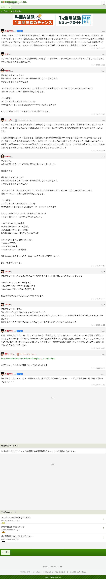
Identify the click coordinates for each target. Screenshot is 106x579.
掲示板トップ (5, 7)
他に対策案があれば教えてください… (52, 538)
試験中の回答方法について (52, 529)
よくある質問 (71, 572)
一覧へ (6, 552)
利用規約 (23, 572)
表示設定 (62, 572)
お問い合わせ (82, 572)
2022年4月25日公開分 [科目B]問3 (52, 520)
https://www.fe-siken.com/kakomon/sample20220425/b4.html (28, 358)
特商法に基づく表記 (51, 572)
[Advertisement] (53, 416)
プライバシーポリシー (34, 572)
